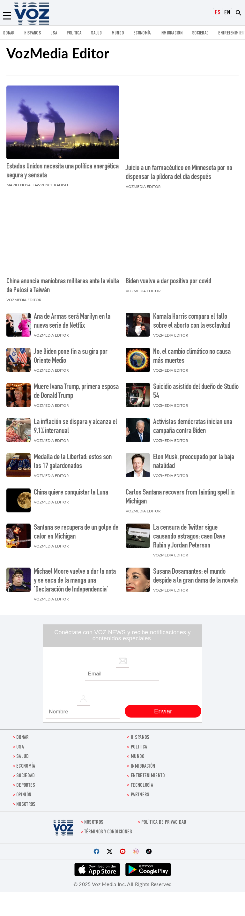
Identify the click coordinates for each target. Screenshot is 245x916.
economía (142, 33)
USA (53, 33)
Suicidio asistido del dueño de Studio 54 (196, 388)
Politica (74, 33)
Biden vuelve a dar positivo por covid (168, 279)
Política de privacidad (164, 819)
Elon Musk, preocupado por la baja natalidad (193, 459)
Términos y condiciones (108, 829)
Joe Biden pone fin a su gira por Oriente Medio (71, 353)
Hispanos (32, 33)
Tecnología (142, 782)
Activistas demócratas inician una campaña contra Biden (192, 423)
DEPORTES (25, 782)
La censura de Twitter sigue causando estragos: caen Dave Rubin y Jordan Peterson (189, 534)
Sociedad (200, 33)
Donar (9, 33)
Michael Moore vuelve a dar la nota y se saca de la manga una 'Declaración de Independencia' (75, 578)
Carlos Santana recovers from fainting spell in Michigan (180, 494)
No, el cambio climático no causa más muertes (192, 353)
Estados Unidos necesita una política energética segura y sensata (62, 171)
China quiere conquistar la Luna (71, 490)
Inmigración (171, 33)
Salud (96, 33)
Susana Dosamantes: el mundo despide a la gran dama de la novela (195, 573)
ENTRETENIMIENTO (148, 773)
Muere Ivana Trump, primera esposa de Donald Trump (76, 388)
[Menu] (7, 16)
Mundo (118, 33)
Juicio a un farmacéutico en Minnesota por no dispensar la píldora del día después (179, 171)
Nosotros (25, 801)
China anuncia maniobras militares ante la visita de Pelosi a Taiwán (62, 283)
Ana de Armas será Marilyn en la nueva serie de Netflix (72, 318)
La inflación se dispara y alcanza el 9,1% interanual (75, 423)
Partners (140, 792)
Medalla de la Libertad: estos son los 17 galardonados (73, 459)
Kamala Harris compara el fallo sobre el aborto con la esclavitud (191, 318)
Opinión (23, 792)
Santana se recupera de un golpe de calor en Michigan (76, 529)
